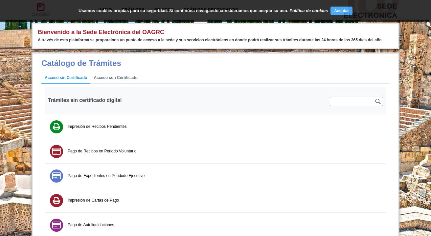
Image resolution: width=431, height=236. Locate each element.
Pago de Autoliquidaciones (91, 225)
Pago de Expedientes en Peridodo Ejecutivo (106, 175)
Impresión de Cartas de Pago (93, 200)
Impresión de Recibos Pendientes (97, 126)
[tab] (65, 78)
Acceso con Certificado (115, 78)
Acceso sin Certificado (66, 78)
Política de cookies (308, 10)
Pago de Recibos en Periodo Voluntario (102, 151)
